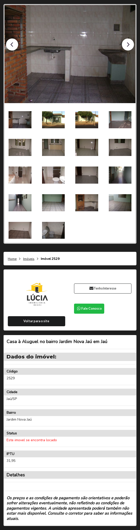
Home (12, 259)
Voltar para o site (36, 321)
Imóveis (28, 259)
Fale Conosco (89, 308)
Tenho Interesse (102, 288)
